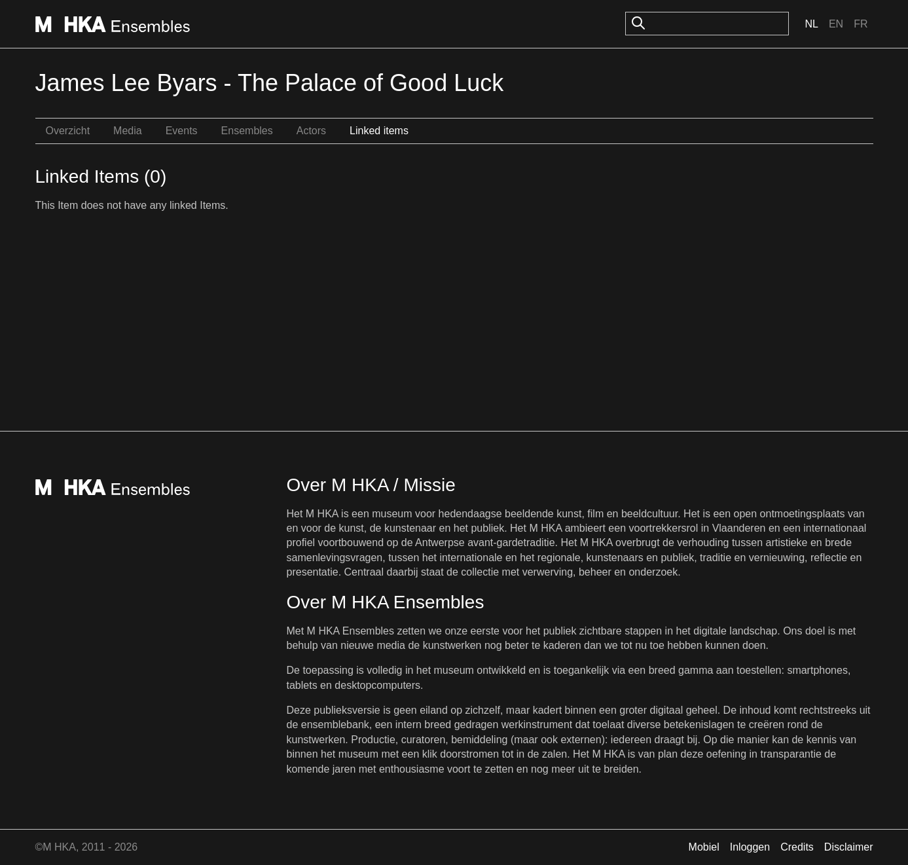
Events (182, 130)
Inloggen (750, 847)
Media (127, 130)
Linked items (379, 130)
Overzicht (68, 130)
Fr (860, 23)
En (836, 23)
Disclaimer (848, 847)
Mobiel (704, 847)
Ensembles (247, 130)
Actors (311, 130)
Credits (797, 847)
